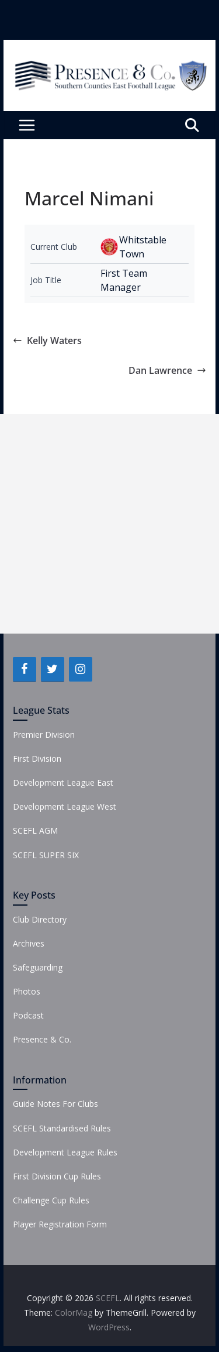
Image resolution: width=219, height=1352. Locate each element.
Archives (28, 943)
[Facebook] (24, 669)
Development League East (63, 782)
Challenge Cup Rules (51, 1200)
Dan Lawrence (167, 370)
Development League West (64, 806)
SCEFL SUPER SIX (46, 855)
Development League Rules (65, 1152)
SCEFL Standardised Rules (62, 1128)
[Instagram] (80, 669)
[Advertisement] (109, 524)
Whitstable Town (142, 246)
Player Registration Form (60, 1224)
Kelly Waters (47, 340)
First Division (37, 758)
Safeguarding (37, 967)
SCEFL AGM (35, 830)
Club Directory (40, 919)
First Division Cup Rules (57, 1176)
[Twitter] (52, 669)
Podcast (28, 1015)
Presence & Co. (42, 1039)
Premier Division (44, 734)
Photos (26, 991)
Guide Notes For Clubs (55, 1103)
